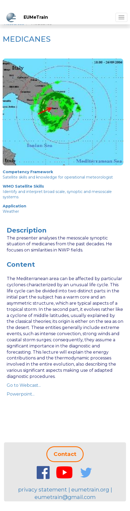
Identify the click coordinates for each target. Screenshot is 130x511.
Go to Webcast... (24, 385)
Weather (11, 211)
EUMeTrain (36, 17)
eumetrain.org (90, 489)
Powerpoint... (21, 394)
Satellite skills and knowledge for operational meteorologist (58, 177)
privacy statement (42, 489)
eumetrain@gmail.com (65, 497)
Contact (65, 454)
